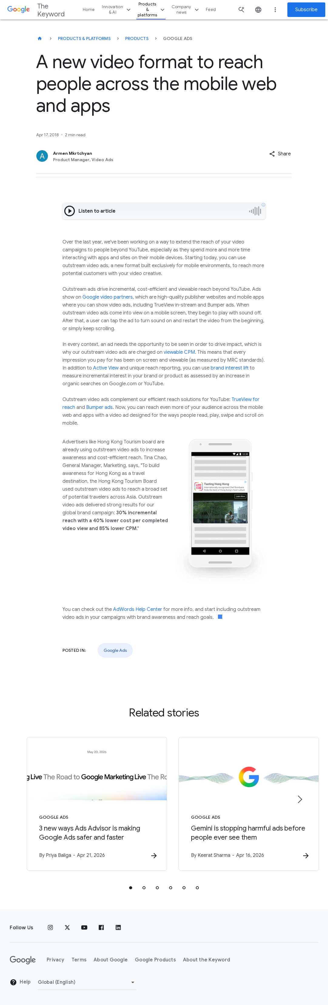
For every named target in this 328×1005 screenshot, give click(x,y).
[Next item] (299, 799)
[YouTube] (84, 927)
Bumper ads (99, 407)
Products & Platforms (84, 38)
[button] (280, 154)
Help (20, 982)
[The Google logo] (23, 960)
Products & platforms (152, 10)
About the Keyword (206, 960)
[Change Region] (87, 982)
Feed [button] (211, 9)
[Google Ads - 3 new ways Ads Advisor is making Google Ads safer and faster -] (85, 804)
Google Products (155, 960)
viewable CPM (179, 352)
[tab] (130, 887)
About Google (111, 960)
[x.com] (67, 927)
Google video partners (107, 297)
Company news (186, 9)
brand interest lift (230, 368)
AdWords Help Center (137, 609)
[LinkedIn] (118, 927)
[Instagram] (50, 927)
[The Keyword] (39, 38)
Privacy (55, 960)
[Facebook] (101, 927)
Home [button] (89, 9)
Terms (79, 960)
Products (137, 38)
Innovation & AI (117, 9)
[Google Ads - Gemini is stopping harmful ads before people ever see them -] (243, 804)
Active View (106, 368)
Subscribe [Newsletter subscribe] (306, 10)
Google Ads (115, 650)
